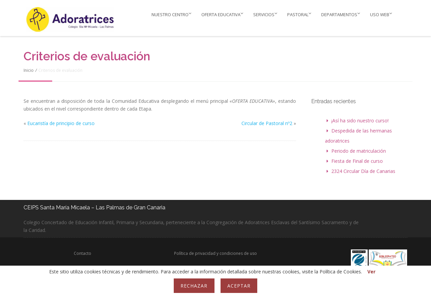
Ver (371, 271)
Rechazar (193, 285)
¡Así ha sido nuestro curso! (360, 120)
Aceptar (239, 285)
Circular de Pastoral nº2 (266, 123)
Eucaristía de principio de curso (61, 123)
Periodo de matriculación (358, 151)
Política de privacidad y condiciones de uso (215, 253)
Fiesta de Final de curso (357, 161)
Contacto (82, 253)
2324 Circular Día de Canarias (363, 171)
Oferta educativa (222, 14)
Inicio (29, 70)
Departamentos (340, 14)
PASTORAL (299, 14)
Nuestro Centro (171, 14)
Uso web (381, 14)
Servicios (265, 14)
